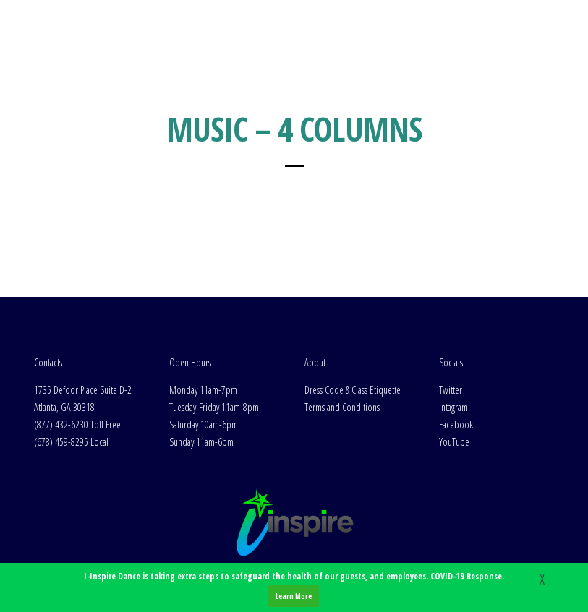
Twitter (450, 390)
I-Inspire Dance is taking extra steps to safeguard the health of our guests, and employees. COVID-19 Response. (294, 588)
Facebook (456, 424)
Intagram (453, 407)
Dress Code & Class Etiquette (352, 390)
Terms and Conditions (342, 407)
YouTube (454, 442)
